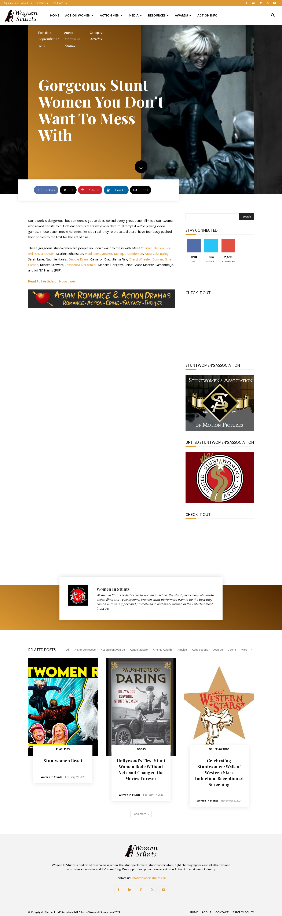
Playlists (63, 749)
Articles (96, 39)
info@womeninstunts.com (149, 878)
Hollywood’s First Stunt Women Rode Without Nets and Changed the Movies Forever (141, 769)
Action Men (111, 15)
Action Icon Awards (113, 649)
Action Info (207, 15)
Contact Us (42, 2)
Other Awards (219, 749)
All (67, 649)
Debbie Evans (79, 259)
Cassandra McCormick (80, 265)
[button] (273, 16)
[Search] (246, 216)
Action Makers (139, 649)
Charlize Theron (152, 248)
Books (232, 649)
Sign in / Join (11, 2)
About (206, 912)
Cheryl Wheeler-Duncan (146, 259)
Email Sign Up (59, 2)
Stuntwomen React (63, 760)
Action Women (79, 15)
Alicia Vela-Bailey (157, 253)
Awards (183, 15)
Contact (222, 912)
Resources (158, 15)
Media (135, 15)
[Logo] (21, 15)
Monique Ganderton (128, 253)
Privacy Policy (243, 912)
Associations (200, 649)
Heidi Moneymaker (98, 253)
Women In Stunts (72, 42)
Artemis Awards (162, 649)
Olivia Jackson (45, 253)
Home (54, 15)
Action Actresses (85, 649)
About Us (26, 2)
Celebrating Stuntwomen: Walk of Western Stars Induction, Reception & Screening (219, 772)
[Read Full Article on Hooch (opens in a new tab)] (52, 281)
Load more (141, 814)
